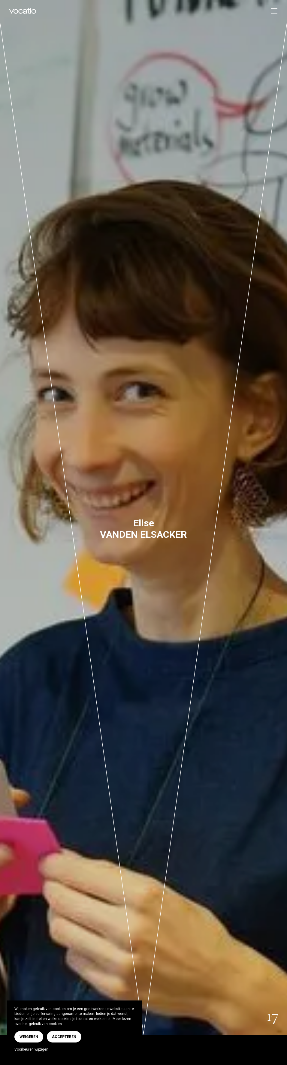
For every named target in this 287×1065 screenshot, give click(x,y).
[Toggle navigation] (272, 11)
